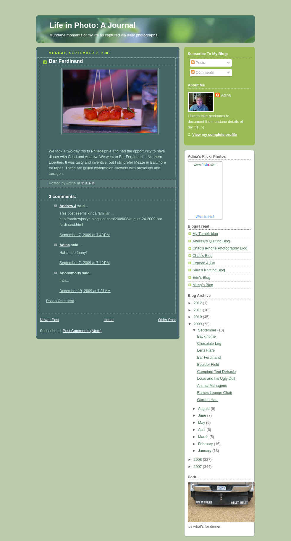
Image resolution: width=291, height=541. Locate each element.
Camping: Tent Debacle (216, 372)
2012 (198, 303)
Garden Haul (208, 400)
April (202, 430)
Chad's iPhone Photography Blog (220, 248)
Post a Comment (60, 301)
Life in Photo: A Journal (92, 25)
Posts (198, 63)
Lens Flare (206, 350)
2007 (198, 467)
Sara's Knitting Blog (209, 270)
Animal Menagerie (212, 386)
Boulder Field (208, 365)
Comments (202, 72)
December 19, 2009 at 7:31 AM (85, 291)
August (204, 409)
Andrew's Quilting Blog (211, 241)
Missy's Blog (203, 285)
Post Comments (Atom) (82, 331)
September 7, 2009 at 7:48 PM (84, 235)
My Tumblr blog (205, 234)
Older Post (167, 320)
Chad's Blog (203, 256)
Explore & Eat (204, 263)
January (205, 451)
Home (109, 320)
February (206, 444)
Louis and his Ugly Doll (216, 378)
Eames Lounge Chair (214, 393)
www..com (205, 164)
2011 (198, 310)
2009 (198, 324)
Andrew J (67, 206)
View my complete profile (214, 135)
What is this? (205, 216)
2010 (198, 317)
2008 (198, 460)
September (207, 330)
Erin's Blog (201, 278)
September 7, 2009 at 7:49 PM (84, 263)
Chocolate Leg (209, 344)
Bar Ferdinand (209, 357)
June (202, 415)
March (204, 437)
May (202, 423)
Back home (206, 336)
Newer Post (49, 320)
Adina (64, 245)
